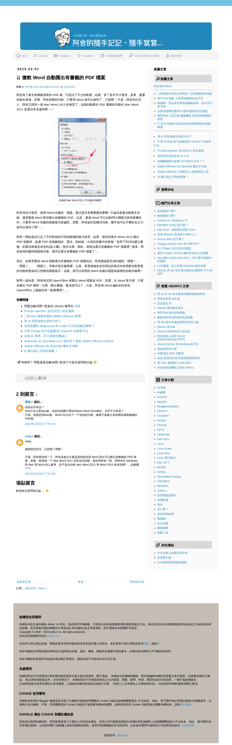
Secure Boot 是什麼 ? (170, 239)
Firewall (162, 425)
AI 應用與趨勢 (111, 55)
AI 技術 (161, 387)
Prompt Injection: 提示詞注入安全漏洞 (49, 311)
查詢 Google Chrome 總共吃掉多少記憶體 (183, 253)
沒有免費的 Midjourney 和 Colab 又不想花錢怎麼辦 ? (59, 326)
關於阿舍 (173, 55)
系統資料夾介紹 (167, 348)
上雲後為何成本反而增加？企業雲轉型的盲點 (184, 93)
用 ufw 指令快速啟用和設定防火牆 (178, 322)
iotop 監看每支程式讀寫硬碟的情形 (178, 358)
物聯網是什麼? (166, 215)
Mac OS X (163, 462)
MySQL (162, 467)
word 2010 (39, 87)
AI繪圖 (161, 392)
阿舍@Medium (163, 86)
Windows (162, 485)
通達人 (29, 401)
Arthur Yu (53, 635)
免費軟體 (162, 500)
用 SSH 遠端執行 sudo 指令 (174, 362)
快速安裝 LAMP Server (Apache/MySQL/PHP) (171, 337)
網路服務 (162, 528)
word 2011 (54, 87)
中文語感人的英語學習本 (172, 552)
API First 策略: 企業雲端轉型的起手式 (180, 98)
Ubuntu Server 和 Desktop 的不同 (177, 344)
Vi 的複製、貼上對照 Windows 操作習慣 (181, 265)
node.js (161, 490)
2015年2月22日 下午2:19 (40, 423)
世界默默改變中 (167, 495)
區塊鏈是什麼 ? (166, 211)
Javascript (163, 434)
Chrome (162, 411)
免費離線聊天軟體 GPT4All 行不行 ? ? (180, 161)
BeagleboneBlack (168, 406)
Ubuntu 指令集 (166, 326)
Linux (160, 443)
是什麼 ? (162, 509)
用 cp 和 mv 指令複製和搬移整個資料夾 (181, 294)
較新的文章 (24, 581)
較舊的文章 (137, 581)
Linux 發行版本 (166, 457)
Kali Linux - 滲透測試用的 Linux (176, 229)
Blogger (122, 735)
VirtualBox (163, 481)
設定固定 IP (164, 303)
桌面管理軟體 (165, 514)
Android (162, 397)
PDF (27, 87)
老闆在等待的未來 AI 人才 (173, 155)
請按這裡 (188, 725)
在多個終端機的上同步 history (175, 367)
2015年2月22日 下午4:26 (40, 473)
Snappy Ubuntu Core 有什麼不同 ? (178, 243)
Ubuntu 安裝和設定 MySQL (174, 331)
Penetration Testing (169, 476)
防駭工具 (162, 532)
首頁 (21, 55)
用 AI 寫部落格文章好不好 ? (42, 321)
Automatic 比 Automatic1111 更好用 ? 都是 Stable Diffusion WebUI (68, 341)
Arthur (29, 436)
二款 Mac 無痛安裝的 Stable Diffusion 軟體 (52, 316)
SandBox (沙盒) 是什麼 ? (172, 225)
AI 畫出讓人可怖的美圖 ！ (41, 351)
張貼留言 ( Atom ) (36, 588)
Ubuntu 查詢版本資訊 (170, 307)
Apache (162, 401)
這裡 (77, 306)
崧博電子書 (164, 557)
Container (62, 55)
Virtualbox (85, 55)
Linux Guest (164, 448)
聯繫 (146, 643)
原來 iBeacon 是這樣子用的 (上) (176, 234)
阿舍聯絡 (185, 704)
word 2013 (69, 87)
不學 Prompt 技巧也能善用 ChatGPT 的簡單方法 (56, 331)
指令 (160, 504)
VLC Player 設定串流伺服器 (174, 248)
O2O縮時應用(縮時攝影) (172, 562)
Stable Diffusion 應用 (144, 55)
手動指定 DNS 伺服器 (170, 353)
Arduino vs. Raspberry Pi (172, 220)
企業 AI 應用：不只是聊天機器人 (45, 336)
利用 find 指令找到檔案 (171, 312)
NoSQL (161, 471)
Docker (161, 420)
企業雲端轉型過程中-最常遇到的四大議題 (182, 111)
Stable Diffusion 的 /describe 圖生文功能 (51, 346)
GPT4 (161, 429)
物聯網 (161, 518)
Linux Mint (163, 453)
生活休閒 (162, 523)
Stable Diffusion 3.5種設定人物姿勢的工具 (183, 171)
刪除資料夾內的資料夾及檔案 (175, 317)
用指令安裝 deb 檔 (168, 298)
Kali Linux (163, 439)
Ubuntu (40, 55)
